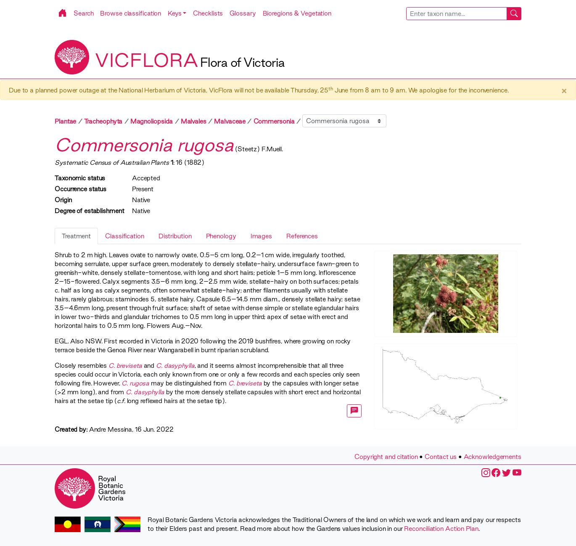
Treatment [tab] (76, 236)
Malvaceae (230, 121)
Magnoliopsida (151, 121)
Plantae (65, 121)
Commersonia (274, 121)
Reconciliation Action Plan (441, 528)
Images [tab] (261, 236)
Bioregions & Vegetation (297, 13)
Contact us (441, 456)
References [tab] (302, 236)
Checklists (208, 13)
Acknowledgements (492, 456)
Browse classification (130, 13)
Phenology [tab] (221, 236)
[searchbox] (456, 13)
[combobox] (464, 13)
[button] (177, 13)
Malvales (193, 121)
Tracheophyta (103, 121)
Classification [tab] (124, 236)
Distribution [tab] (175, 236)
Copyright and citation (386, 456)
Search (83, 13)
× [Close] (564, 90)
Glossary (243, 13)
